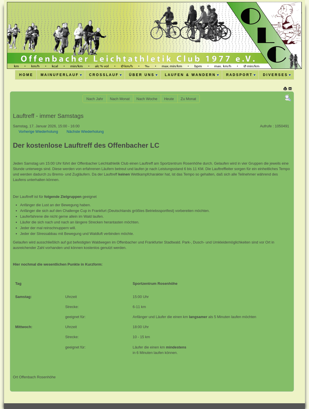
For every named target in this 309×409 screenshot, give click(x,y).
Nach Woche (146, 99)
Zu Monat (188, 99)
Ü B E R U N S (143, 75)
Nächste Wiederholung (85, 131)
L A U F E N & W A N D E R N (192, 75)
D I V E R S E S (277, 75)
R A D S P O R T (241, 75)
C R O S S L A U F (105, 75)
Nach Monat (120, 99)
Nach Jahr (94, 99)
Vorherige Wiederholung (38, 131)
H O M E (25, 75)
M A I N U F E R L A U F (61, 75)
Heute (169, 99)
